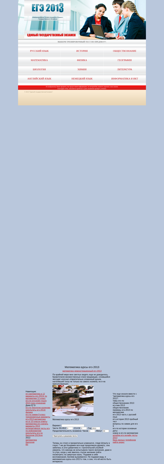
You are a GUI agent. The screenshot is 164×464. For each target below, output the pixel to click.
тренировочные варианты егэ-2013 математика (38, 418)
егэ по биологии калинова (38, 408)
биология (30, 442)
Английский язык (39, 78)
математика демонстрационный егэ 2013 (82, 371)
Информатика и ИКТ (124, 78)
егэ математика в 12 (35, 394)
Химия (82, 69)
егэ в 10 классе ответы (36, 421)
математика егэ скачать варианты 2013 (37, 425)
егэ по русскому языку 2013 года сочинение (36, 402)
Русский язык (39, 51)
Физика (82, 60)
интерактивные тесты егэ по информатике (38, 429)
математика (31, 440)
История (82, 51)
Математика (39, 60)
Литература (124, 69)
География (125, 60)
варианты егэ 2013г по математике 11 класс (36, 397)
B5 (27, 444)
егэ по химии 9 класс (35, 414)
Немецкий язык (82, 78)
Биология (39, 69)
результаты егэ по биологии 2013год (34, 434)
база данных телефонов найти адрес (124, 441)
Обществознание (124, 51)
